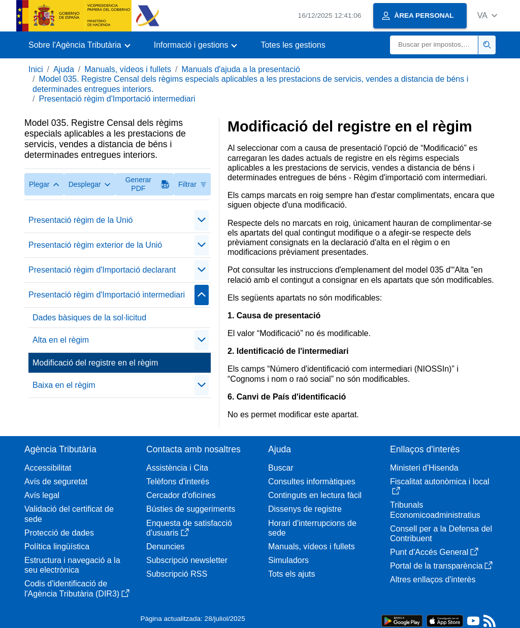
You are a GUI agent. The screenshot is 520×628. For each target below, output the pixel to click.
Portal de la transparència (441, 565)
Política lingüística (56, 546)
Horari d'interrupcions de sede (312, 528)
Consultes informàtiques (311, 481)
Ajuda (63, 69)
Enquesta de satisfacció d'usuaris (189, 528)
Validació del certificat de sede (69, 514)
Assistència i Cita (177, 468)
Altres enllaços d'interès (432, 579)
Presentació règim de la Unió (80, 220)
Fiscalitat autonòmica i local (440, 486)
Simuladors (288, 560)
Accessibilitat (47, 468)
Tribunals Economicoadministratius (435, 510)
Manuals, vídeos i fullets (127, 69)
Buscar (281, 468)
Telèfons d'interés (177, 481)
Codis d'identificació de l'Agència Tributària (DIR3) (76, 588)
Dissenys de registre (305, 509)
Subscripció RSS (176, 574)
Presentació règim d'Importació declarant (102, 270)
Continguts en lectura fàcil (315, 495)
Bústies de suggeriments (190, 509)
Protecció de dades (59, 532)
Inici (35, 69)
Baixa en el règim (63, 385)
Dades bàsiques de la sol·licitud (89, 317)
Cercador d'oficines (180, 495)
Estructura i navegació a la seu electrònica (72, 565)
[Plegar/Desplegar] (201, 220)
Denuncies (165, 546)
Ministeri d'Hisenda (424, 468)
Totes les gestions (293, 45)
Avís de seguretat (55, 481)
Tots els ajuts (291, 574)
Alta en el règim (60, 340)
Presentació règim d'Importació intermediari (117, 98)
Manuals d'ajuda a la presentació (240, 69)
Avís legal (41, 495)
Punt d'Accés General (434, 552)
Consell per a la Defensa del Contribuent (441, 533)
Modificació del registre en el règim (95, 362)
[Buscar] (434, 45)
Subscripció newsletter (187, 560)
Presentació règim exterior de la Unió (95, 245)
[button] (487, 15)
